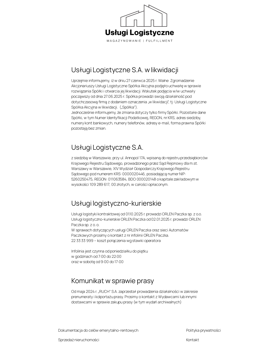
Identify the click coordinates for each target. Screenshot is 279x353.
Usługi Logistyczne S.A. (107, 147)
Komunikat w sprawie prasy (112, 281)
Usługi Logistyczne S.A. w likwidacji (124, 70)
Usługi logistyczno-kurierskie (116, 203)
